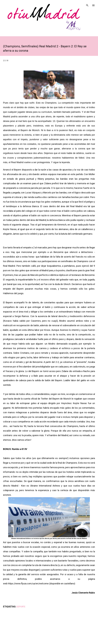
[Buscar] (87, 4)
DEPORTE (20, 606)
